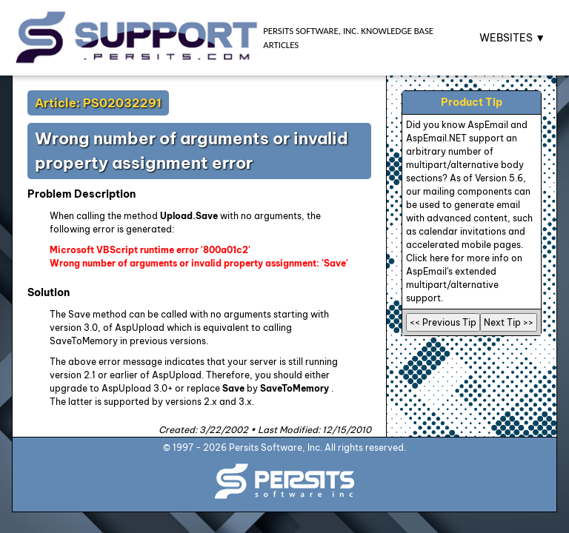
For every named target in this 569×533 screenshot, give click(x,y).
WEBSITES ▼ (512, 37)
